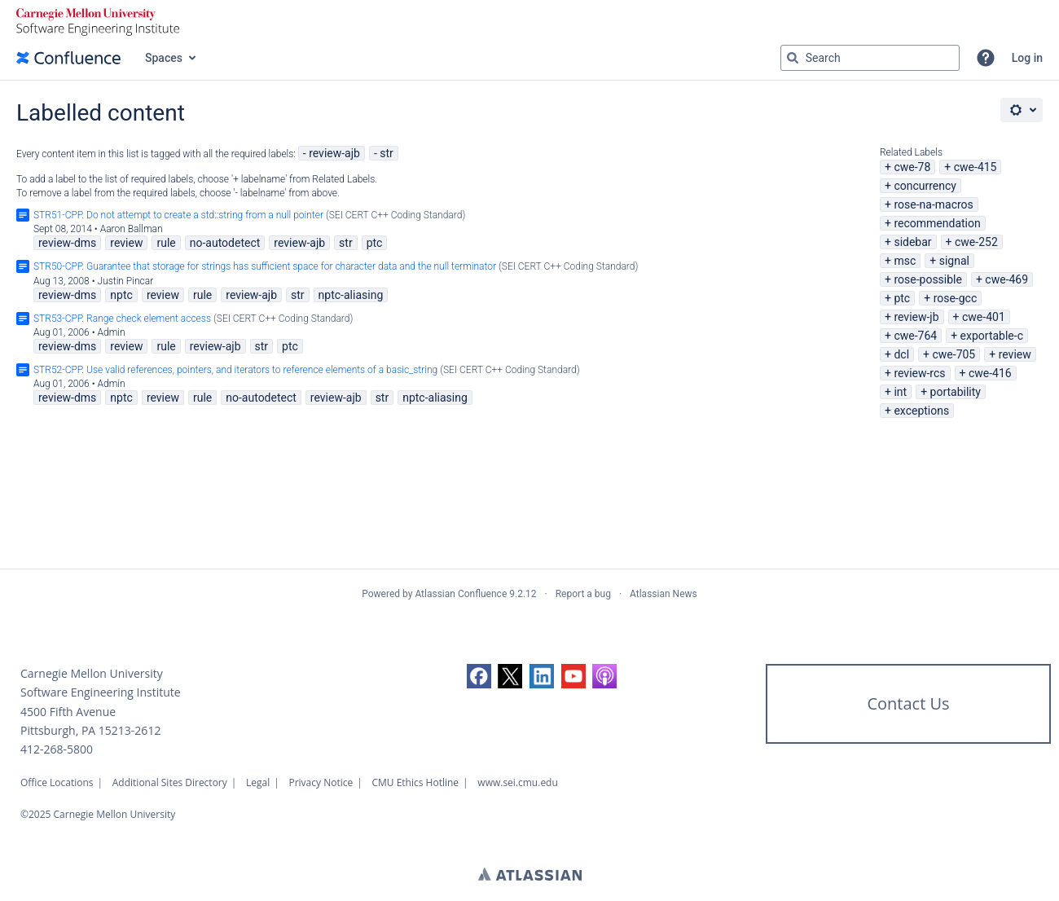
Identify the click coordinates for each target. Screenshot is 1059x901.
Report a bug (583, 594)
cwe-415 (975, 167)
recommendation (937, 223)
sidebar (912, 241)
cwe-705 (953, 354)
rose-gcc (956, 298)
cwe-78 (912, 167)
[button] (986, 58)
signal (954, 260)
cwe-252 (976, 241)
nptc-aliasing (351, 294)
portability (955, 391)
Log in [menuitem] (1027, 57)
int (900, 391)
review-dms (67, 242)
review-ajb (334, 153)
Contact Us (908, 703)
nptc (121, 294)
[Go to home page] (68, 58)
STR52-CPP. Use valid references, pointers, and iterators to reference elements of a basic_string (235, 370)
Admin (111, 332)
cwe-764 (915, 335)
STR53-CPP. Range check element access (122, 318)
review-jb (916, 316)
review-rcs (919, 373)
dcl (901, 354)
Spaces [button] (163, 57)
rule (165, 242)
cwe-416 (990, 373)
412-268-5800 (56, 749)
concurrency (925, 185)
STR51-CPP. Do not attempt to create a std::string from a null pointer (178, 215)
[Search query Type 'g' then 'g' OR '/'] (870, 58)
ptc (902, 298)
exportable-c (991, 335)
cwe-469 (1006, 279)
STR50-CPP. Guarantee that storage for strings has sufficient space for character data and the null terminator (264, 266)
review (1015, 354)
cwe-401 (983, 316)
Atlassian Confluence (461, 594)
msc (905, 260)
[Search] (792, 57)
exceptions (921, 410)
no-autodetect (225, 242)
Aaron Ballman (131, 229)
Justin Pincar (126, 281)
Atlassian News (663, 594)
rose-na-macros (933, 204)
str (386, 153)
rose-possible (928, 279)
